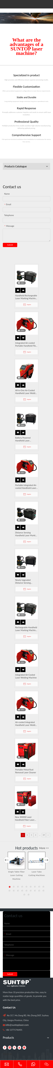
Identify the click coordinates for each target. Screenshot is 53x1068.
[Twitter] (14, 1048)
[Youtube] (19, 1048)
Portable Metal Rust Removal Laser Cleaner (25, 771)
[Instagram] (24, 1048)
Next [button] (46, 862)
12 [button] (18, 890)
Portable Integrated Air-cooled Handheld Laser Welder (26, 486)
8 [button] (39, 886)
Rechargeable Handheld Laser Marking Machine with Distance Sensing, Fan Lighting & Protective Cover (26, 629)
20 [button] (28, 894)
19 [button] (24, 894)
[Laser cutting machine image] (26, 18)
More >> (44, 848)
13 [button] (22, 890)
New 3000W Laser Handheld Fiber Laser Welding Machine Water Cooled (26, 818)
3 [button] (18, 886)
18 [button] (43, 890)
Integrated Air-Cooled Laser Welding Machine (26, 676)
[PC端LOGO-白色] (17, 983)
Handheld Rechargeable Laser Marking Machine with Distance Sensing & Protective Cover (26, 297)
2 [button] (13, 886)
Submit (10, 245)
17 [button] (39, 890)
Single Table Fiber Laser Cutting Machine (16, 875)
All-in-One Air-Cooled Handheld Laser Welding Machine (26, 392)
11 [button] (13, 890)
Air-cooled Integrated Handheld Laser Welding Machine (26, 724)
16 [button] (35, 890)
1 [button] (9, 886)
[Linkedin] (9, 1048)
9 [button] (43, 886)
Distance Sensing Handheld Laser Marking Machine (26, 534)
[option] (16, 866)
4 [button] (22, 886)
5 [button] (26, 886)
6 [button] (30, 886)
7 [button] (35, 886)
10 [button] (9, 890)
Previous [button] (7, 862)
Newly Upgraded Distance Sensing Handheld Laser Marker (26, 581)
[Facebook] (5, 1048)
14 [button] (26, 890)
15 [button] (30, 890)
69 (44, 835)
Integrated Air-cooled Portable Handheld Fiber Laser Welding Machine (26, 344)
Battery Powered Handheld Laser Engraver (23, 439)
